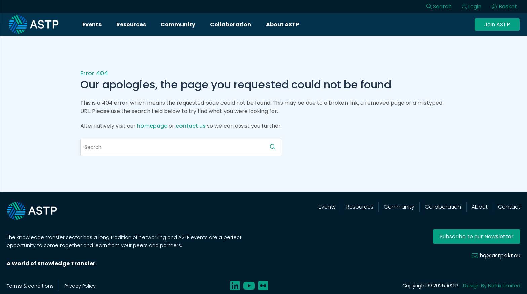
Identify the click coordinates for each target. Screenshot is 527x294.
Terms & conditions (30, 286)
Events (92, 24)
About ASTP (282, 24)
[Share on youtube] (249, 285)
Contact (509, 207)
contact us (191, 126)
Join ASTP (497, 24)
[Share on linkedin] (235, 285)
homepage (152, 126)
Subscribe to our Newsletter (477, 236)
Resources (131, 24)
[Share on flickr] (263, 285)
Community (178, 24)
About (480, 207)
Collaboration (230, 24)
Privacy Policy (80, 286)
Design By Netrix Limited (491, 285)
